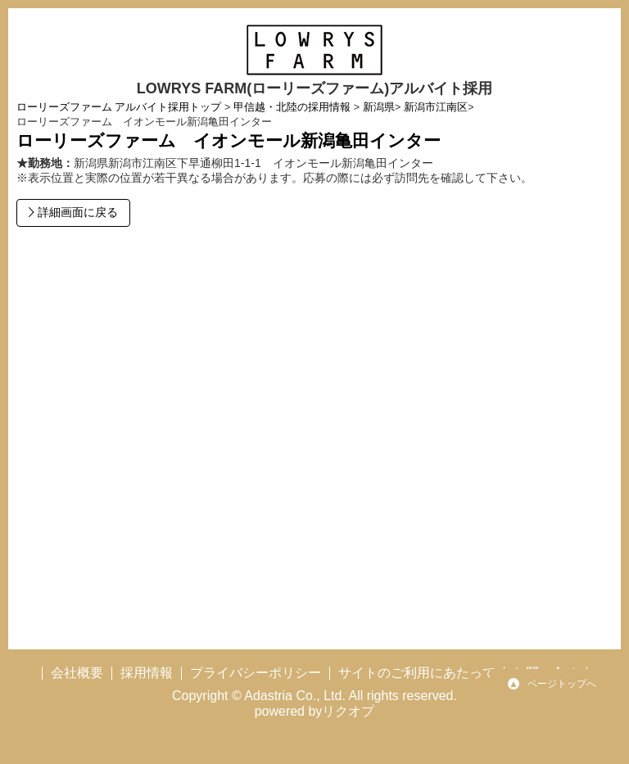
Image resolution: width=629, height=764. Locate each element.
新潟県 (379, 107)
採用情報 (146, 673)
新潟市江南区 (436, 107)
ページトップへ (561, 683)
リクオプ (348, 711)
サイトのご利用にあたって (417, 673)
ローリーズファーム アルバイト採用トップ (119, 107)
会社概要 (77, 673)
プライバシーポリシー (255, 673)
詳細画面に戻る (76, 212)
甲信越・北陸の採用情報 (292, 107)
